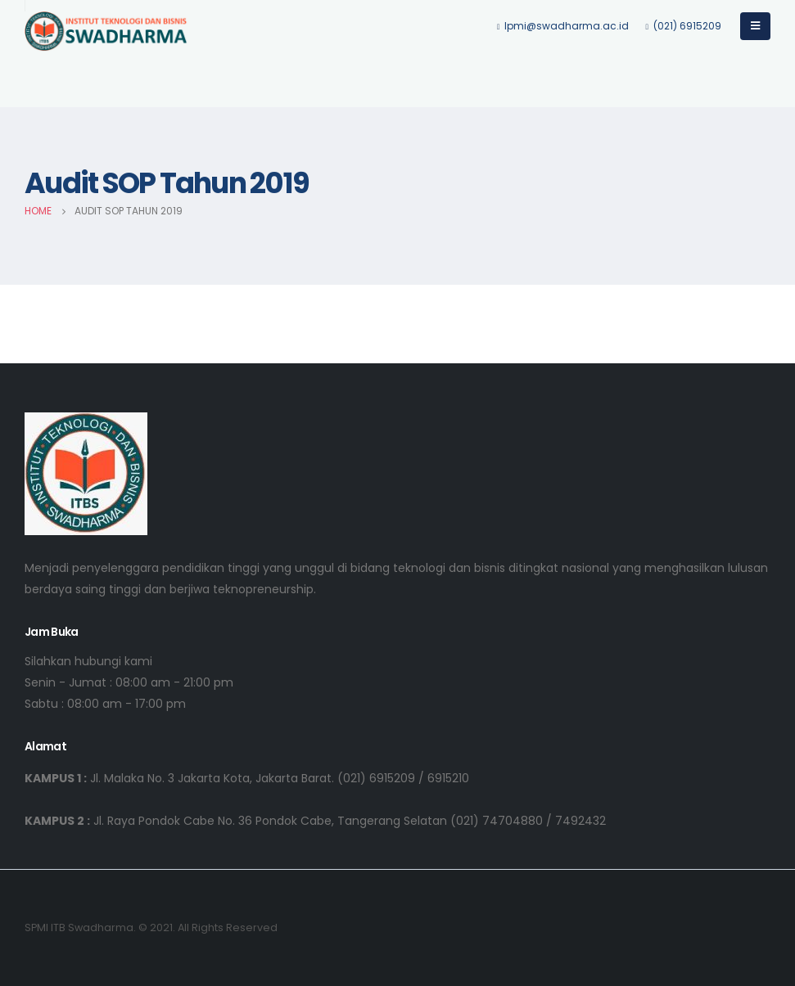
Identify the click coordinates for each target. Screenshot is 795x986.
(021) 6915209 (683, 26)
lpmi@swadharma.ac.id (563, 26)
